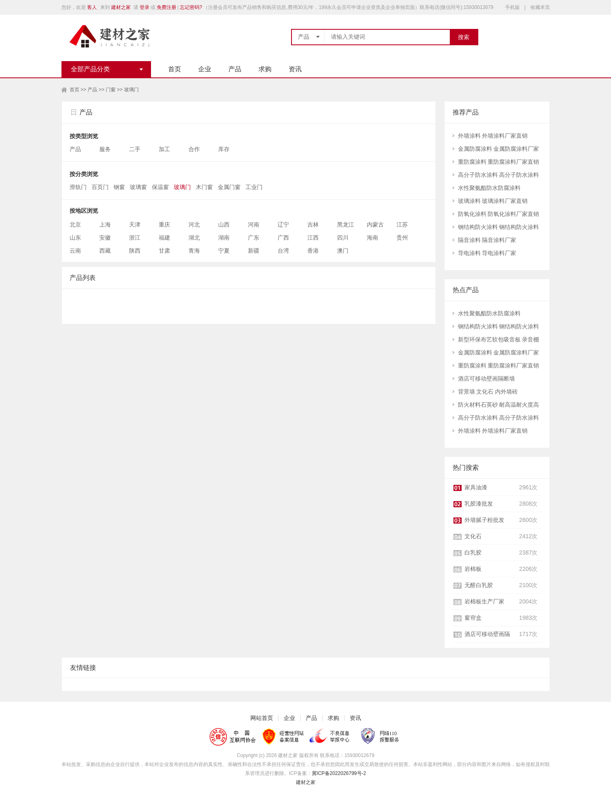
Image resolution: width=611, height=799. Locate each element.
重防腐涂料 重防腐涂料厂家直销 (498, 161)
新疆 (253, 250)
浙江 (134, 237)
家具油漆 (475, 487)
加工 (165, 149)
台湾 (283, 250)
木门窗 (204, 187)
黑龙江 (345, 224)
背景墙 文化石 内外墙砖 (488, 391)
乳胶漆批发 (478, 503)
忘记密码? (191, 7)
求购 (265, 69)
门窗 (111, 89)
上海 (105, 224)
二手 (135, 149)
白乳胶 (473, 552)
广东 (253, 237)
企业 (204, 69)
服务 (105, 149)
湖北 (194, 237)
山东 (75, 237)
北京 (75, 224)
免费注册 (166, 7)
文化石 (473, 536)
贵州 (402, 237)
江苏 (402, 224)
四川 (342, 237)
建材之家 (121, 7)
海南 (372, 237)
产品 (234, 69)
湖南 (224, 237)
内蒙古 (375, 224)
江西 (313, 237)
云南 (75, 250)
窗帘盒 (473, 617)
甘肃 (164, 250)
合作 (194, 149)
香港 (313, 250)
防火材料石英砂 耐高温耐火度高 (498, 404)
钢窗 (119, 187)
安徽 (105, 237)
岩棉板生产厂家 (484, 601)
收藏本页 (540, 7)
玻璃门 (131, 89)
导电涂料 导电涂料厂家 (487, 253)
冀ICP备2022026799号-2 (339, 773)
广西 (283, 237)
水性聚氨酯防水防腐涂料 (489, 188)
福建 (164, 237)
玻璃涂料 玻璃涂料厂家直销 (493, 201)
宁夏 (224, 250)
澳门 (342, 250)
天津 (134, 224)
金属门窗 (229, 187)
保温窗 (160, 187)
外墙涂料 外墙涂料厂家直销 (493, 135)
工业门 (254, 187)
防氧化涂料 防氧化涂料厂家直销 (498, 214)
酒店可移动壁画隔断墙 (486, 378)
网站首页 (261, 718)
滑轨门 (78, 187)
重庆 (164, 224)
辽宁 (283, 224)
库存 (224, 149)
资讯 (295, 69)
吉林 (313, 224)
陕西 (134, 250)
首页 (174, 69)
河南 (253, 224)
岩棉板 (473, 569)
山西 (224, 224)
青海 (194, 250)
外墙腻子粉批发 (484, 520)
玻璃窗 (138, 187)
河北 (194, 224)
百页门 (100, 187)
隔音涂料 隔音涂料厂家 (487, 240)
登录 (144, 7)
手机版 (512, 7)
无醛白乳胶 (478, 585)
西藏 (105, 250)
